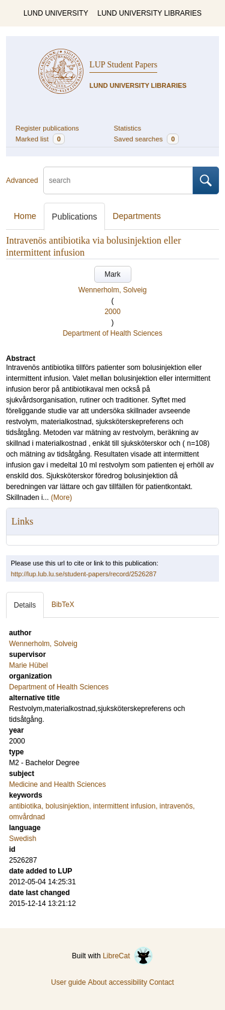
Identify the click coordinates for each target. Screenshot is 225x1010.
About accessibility (117, 982)
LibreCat (128, 955)
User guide (68, 982)
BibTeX (63, 604)
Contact (161, 982)
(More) (61, 497)
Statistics (128, 128)
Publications (74, 216)
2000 (112, 311)
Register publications (47, 128)
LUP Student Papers (123, 64)
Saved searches (146, 139)
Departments (137, 216)
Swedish (22, 838)
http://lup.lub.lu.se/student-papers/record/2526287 (84, 573)
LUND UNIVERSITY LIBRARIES (149, 13)
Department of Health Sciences (112, 333)
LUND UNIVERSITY (55, 13)
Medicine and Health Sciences (57, 784)
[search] (118, 180)
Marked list (40, 139)
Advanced (22, 180)
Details (25, 605)
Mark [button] (112, 274)
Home (25, 216)
